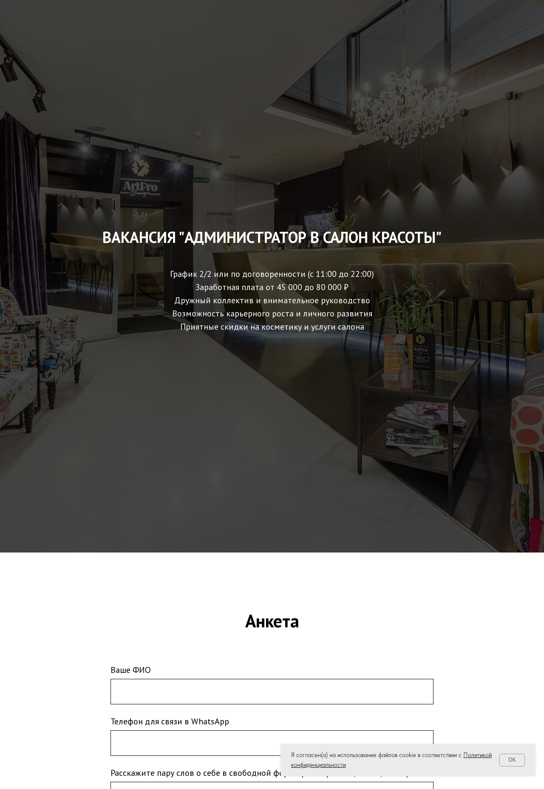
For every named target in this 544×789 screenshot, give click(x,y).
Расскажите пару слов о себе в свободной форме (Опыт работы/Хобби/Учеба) (259, 772)
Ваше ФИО (130, 669)
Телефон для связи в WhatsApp (169, 721)
